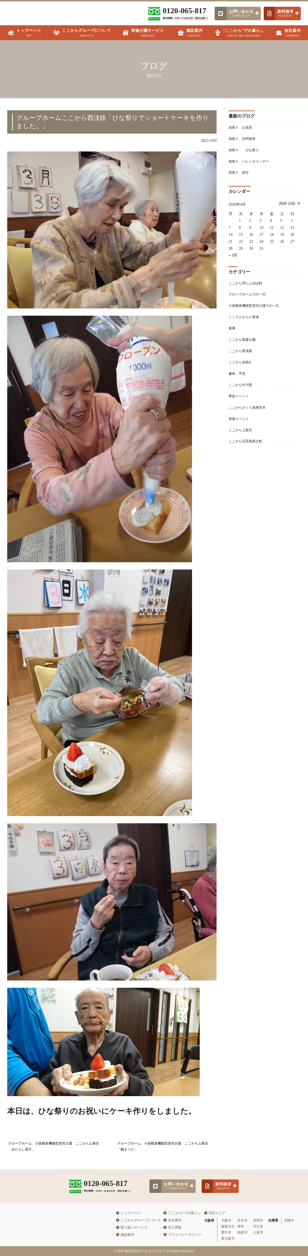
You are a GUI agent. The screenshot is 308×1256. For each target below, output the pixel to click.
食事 (232, 335)
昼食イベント (240, 431)
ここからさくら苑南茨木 (250, 419)
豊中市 (226, 1232)
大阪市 (226, 1220)
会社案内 (172, 1220)
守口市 (258, 1226)
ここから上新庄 (242, 443)
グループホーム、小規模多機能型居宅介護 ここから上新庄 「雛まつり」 (164, 1146)
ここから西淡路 (242, 359)
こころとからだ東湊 (246, 323)
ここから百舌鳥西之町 (248, 455)
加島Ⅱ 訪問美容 (244, 140)
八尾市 (258, 1232)
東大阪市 (228, 1238)
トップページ (128, 1213)
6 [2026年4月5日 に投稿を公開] (292, 224)
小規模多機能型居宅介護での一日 (257, 311)
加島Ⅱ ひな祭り (246, 152)
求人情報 (172, 1227)
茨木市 (242, 1220)
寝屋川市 (228, 1226)
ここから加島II (241, 371)
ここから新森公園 (244, 347)
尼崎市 (289, 1220)
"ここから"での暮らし (182, 1213)
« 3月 (233, 259)
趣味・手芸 (238, 383)
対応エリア (214, 1213)
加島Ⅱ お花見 (242, 128)
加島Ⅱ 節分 (240, 176)
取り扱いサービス (132, 1227)
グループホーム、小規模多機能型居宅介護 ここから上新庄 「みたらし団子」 (55, 1146)
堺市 (240, 1226)
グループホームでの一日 (250, 299)
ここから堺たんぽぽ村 (248, 287)
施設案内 (125, 1234)
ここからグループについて (138, 1220)
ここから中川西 (242, 395)
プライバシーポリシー (182, 1234)
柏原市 (242, 1232)
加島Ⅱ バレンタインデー (252, 164)
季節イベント (240, 407)
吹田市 (258, 1220)
